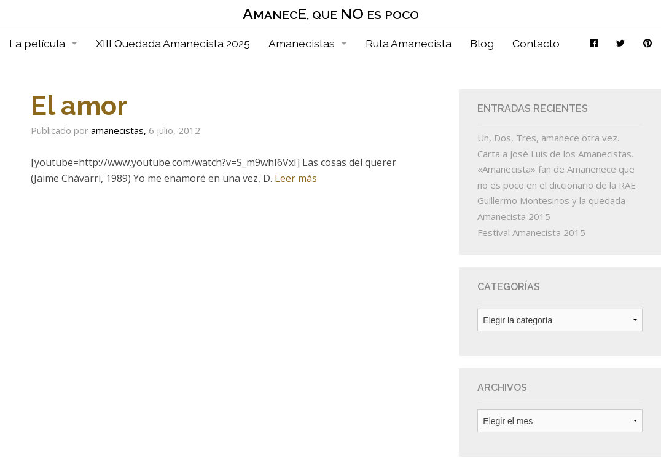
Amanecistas (301, 43)
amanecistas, (120, 130)
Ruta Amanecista (409, 43)
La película (37, 43)
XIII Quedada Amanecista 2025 (173, 43)
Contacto (536, 43)
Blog (482, 43)
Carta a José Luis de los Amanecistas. (555, 154)
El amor (79, 105)
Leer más (296, 178)
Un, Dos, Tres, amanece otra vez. (548, 138)
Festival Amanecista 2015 (531, 232)
